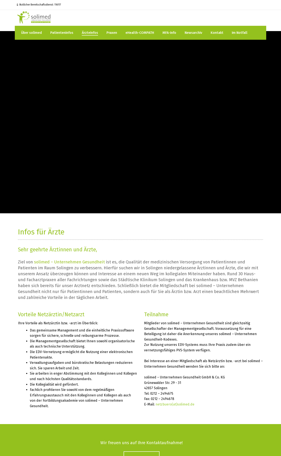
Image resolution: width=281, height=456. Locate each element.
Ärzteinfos (90, 33)
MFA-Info (169, 33)
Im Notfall (239, 33)
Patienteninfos (61, 33)
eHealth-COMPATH (139, 33)
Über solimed (31, 33)
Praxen (111, 33)
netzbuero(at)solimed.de (175, 404)
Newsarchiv (193, 33)
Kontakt (217, 33)
